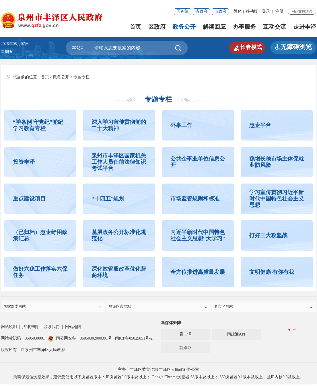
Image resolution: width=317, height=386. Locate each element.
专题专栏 (81, 77)
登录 (266, 11)
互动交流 (274, 27)
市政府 (220, 11)
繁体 (238, 11)
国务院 (182, 11)
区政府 (157, 27)
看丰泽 (185, 336)
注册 (279, 11)
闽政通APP (236, 336)
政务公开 (184, 27)
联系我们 (52, 328)
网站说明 (9, 328)
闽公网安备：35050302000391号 (80, 340)
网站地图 (73, 328)
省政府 (201, 11)
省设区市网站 (159, 307)
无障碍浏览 (293, 46)
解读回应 (214, 27)
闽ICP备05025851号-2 (134, 340)
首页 (135, 27)
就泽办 (185, 349)
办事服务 (244, 27)
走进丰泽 (304, 27)
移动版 (252, 11)
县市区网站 (264, 307)
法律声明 (30, 328)
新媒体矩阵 (171, 324)
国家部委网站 (53, 307)
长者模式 (244, 47)
